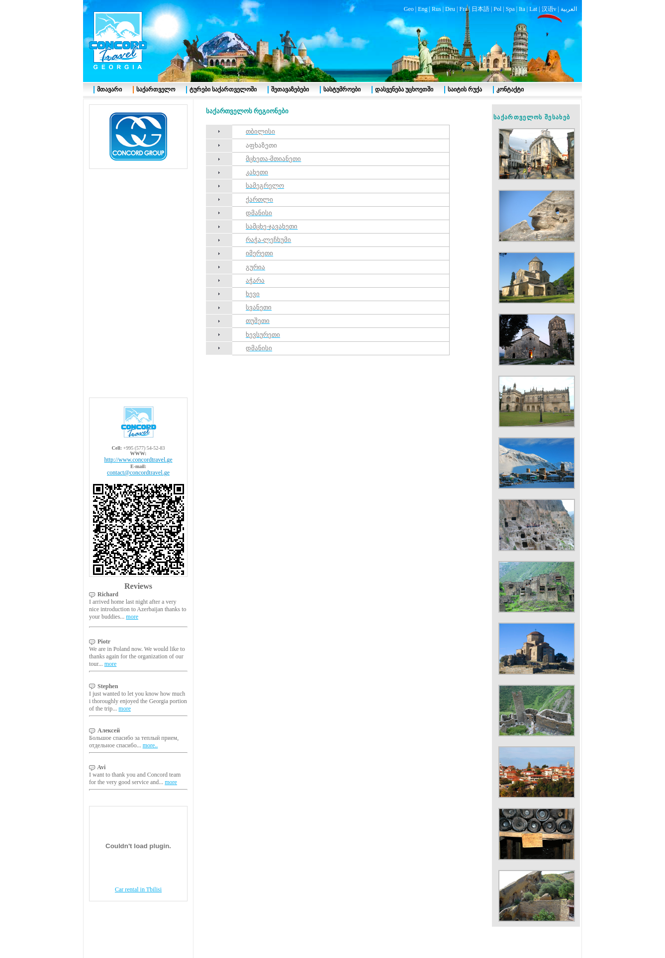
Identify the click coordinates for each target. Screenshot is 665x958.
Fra (463, 8)
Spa (510, 8)
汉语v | (551, 8)
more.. (150, 745)
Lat (533, 8)
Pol (497, 8)
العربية (569, 8)
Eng (422, 8)
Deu (450, 8)
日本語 (480, 8)
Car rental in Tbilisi (138, 889)
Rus (436, 8)
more (132, 616)
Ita (522, 8)
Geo (409, 8)
